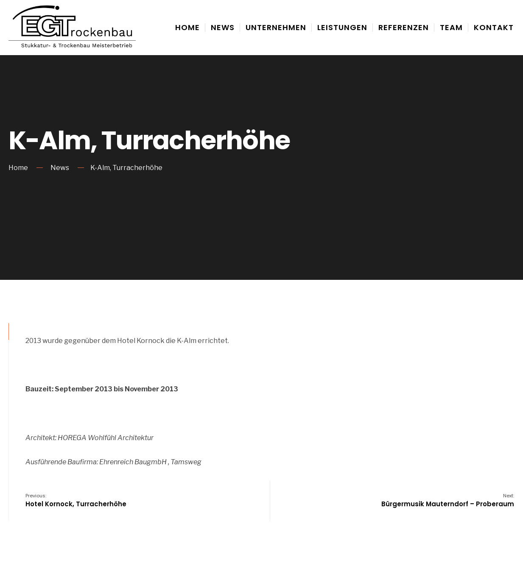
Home (187, 27)
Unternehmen (276, 27)
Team (451, 27)
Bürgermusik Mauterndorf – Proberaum (447, 500)
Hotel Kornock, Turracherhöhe (75, 500)
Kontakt (494, 27)
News (223, 27)
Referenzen (403, 27)
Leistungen (342, 27)
